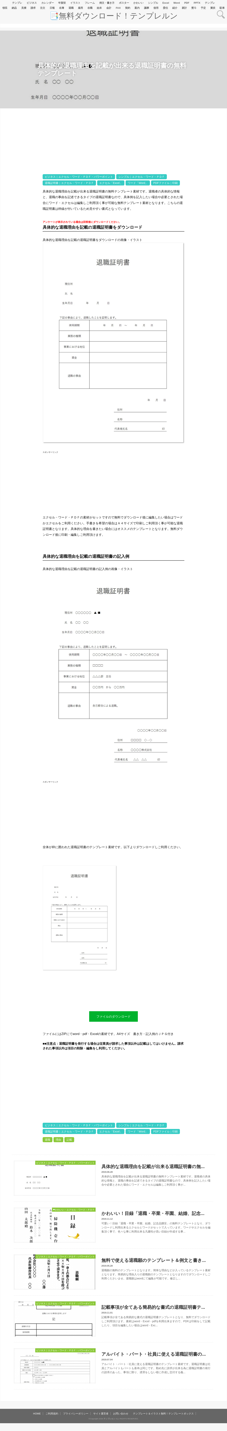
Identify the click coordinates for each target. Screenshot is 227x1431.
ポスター (124, 2)
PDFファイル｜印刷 (165, 182)
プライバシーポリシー (75, 1413)
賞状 (212, 7)
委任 (165, 7)
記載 (69, 1139)
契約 (127, 7)
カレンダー (47, 2)
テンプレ (17, 2)
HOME (37, 1413)
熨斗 (193, 7)
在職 (89, 7)
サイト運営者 (100, 1413)
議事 (146, 7)
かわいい (138, 2)
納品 (14, 7)
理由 (58, 1139)
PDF (186, 2)
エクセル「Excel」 (110, 182)
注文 (42, 7)
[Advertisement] (21, 230)
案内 (137, 7)
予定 (203, 7)
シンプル (153, 2)
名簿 (61, 7)
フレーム (90, 2)
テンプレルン (109, 1419)
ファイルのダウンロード (113, 1016)
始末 (99, 7)
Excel (165, 2)
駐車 (222, 7)
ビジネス (32, 2)
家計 (184, 7)
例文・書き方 (106, 2)
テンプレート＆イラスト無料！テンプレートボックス (163, 1413)
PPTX (197, 2)
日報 (52, 7)
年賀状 (62, 2)
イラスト (75, 2)
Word (176, 2)
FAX (118, 7)
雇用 (80, 7)
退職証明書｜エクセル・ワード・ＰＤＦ (69, 182)
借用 (155, 7)
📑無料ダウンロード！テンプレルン (113, 15)
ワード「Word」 (138, 182)
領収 (4, 7)
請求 (33, 7)
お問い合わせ (120, 1413)
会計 (108, 7)
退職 (71, 7)
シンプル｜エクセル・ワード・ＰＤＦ (141, 176)
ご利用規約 (52, 1413)
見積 (23, 7)
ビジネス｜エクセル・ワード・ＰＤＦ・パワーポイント (79, 176)
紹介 (174, 7)
